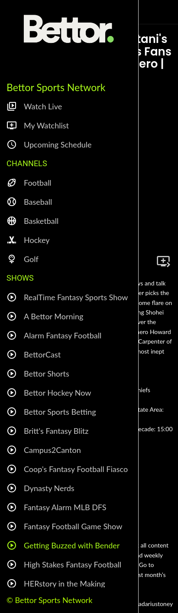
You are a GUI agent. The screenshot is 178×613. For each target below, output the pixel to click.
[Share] (142, 261)
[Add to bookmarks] (163, 261)
